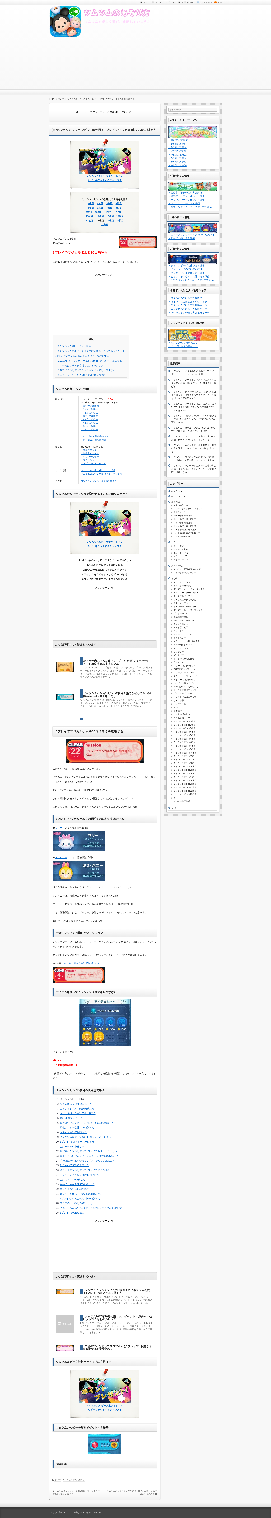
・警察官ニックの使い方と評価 (185, 192)
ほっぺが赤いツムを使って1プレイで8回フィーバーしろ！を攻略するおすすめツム (116, 662)
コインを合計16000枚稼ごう (75, 1189)
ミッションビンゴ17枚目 (185, 777)
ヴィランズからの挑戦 (184, 659)
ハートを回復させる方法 (185, 529)
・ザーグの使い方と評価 (181, 238)
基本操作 (178, 711)
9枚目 (89, 212)
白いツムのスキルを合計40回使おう (79, 1174)
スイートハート (181, 631)
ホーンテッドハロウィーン (186, 606)
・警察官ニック (89, 450)
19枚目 (110, 220)
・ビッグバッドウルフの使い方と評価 (188, 276)
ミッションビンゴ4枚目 (184, 732)
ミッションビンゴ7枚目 (184, 742)
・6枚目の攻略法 (89, 426)
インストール (178, 496)
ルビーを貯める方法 (183, 515)
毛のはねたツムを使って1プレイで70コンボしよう (87, 1160)
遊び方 (57, 1480)
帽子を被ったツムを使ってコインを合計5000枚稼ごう (89, 1155)
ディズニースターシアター (186, 592)
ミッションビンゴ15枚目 (185, 770)
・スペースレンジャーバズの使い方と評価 (191, 234)
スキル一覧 (177, 565)
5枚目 (91, 207)
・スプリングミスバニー (93, 463)
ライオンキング (181, 662)
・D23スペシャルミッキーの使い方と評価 (191, 280)
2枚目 (100, 203)
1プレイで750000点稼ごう (74, 1165)
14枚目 (100, 216)
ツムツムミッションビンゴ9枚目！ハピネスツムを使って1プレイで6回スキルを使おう (118, 1291)
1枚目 (91, 203)
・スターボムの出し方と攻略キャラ (187, 305)
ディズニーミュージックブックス (189, 589)
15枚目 (110, 216)
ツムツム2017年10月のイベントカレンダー (102, 474)
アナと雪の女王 (181, 627)
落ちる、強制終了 (182, 549)
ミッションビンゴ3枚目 (184, 728)
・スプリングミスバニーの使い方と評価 (190, 207)
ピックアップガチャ (183, 693)
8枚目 (119, 207)
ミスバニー (61, 857)
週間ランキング (181, 512)
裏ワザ (177, 798)
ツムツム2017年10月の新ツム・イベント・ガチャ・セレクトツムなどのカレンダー (117, 1318)
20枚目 (120, 220)
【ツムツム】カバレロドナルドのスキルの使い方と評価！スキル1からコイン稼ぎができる (193, 448)
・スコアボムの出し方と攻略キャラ (187, 308)
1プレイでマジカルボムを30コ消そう (80, 1198)
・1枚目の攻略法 (89, 409)
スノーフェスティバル (184, 634)
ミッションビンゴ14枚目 (185, 766)
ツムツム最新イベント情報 (74, 346)
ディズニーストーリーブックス (188, 610)
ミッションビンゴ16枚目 (185, 773)
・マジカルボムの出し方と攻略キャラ (188, 312)
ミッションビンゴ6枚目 (184, 738)
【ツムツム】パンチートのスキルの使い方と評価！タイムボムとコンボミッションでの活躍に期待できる (193, 469)
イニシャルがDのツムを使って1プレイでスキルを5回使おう (92, 1208)
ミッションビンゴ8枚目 (184, 746)
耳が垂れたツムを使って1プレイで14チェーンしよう (88, 1151)
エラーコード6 (180, 556)
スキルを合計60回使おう (73, 1132)
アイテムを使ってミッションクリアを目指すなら (86, 370)
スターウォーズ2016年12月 (186, 641)
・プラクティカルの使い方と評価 (186, 273)
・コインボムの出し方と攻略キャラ (187, 301)
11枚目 (109, 212)
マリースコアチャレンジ (185, 665)
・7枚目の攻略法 (89, 429)
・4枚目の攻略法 (89, 419)
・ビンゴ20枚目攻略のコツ (94, 436)
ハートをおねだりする (184, 536)
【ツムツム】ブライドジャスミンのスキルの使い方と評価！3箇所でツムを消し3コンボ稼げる (193, 383)
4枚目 (119, 203)
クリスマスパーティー (184, 596)
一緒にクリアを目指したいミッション (80, 365)
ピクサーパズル (181, 613)
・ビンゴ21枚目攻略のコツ (94, 440)
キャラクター (178, 491)
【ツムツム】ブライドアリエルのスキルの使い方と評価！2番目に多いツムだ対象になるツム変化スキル (193, 407)
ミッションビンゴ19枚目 (185, 780)
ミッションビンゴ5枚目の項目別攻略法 (81, 375)
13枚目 (89, 216)
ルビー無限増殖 (183, 801)
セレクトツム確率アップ (185, 697)
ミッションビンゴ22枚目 (185, 791)
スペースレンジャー (183, 582)
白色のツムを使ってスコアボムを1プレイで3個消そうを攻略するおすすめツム (117, 1347)
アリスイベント (181, 648)
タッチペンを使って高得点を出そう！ (100, 480)
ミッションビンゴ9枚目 (184, 749)
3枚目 (109, 203)
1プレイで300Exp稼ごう (73, 1212)
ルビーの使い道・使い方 (185, 519)
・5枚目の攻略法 (89, 422)
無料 (176, 707)
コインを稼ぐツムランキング (187, 573)
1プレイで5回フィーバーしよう (77, 1141)
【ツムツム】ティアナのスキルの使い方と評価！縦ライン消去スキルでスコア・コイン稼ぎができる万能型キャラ (193, 395)
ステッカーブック (182, 603)
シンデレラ (179, 652)
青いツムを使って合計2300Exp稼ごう (80, 1193)
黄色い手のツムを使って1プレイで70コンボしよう (87, 1170)
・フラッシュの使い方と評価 (184, 203)
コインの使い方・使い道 (185, 526)
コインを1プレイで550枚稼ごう (77, 1108)
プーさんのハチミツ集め (185, 599)
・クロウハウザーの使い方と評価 (186, 199)
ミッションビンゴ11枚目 (185, 756)
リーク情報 (179, 700)
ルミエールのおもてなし (185, 620)
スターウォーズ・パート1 (186, 673)
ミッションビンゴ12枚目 (185, 759)
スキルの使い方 (181, 505)
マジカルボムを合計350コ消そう (81, 963)
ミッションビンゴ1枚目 (184, 721)
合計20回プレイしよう (72, 1118)
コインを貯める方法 (183, 522)
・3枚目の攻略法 (89, 416)
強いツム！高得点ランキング (187, 569)
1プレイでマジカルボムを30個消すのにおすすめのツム (90, 360)
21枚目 (105, 224)
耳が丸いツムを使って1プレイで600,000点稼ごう (87, 1122)
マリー (58, 827)
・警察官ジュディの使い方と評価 (186, 196)
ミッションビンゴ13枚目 (185, 763)
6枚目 (100, 207)
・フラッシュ (87, 460)
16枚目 (120, 216)
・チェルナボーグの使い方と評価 (186, 265)
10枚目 (99, 212)
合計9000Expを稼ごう (72, 1146)
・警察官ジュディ (90, 453)
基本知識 (175, 501)
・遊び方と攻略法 (90, 406)
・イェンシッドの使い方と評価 (185, 269)
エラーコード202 (181, 560)
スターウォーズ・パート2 (186, 676)
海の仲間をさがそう (183, 645)
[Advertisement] (135, 63)
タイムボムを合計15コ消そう (76, 1103)
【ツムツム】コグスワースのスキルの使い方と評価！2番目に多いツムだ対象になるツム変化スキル (193, 419)
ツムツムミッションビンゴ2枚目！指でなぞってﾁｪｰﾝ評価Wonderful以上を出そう (117, 695)
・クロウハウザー (90, 456)
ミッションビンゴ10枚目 (185, 752)
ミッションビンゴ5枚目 (74, 1480)
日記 (173, 808)
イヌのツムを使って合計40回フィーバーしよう (85, 1137)
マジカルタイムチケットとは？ (188, 508)
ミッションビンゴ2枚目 (184, 725)
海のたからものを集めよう (186, 686)
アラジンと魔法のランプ (185, 690)
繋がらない (179, 546)
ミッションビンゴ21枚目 (185, 787)
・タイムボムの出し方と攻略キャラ (187, 298)
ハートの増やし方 (182, 714)
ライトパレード (181, 638)
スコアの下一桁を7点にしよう (76, 1203)
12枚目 (120, 212)
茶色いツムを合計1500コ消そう (77, 1127)
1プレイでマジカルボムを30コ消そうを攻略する (82, 356)
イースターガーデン (183, 585)
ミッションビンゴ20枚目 (185, 784)
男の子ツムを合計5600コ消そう (77, 1184)
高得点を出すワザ (182, 718)
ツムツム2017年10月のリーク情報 (98, 470)
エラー (174, 542)
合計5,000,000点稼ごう (72, 1179)
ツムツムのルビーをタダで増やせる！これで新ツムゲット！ (92, 351)
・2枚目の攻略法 (89, 412)
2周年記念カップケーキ (184, 669)
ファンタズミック (182, 624)
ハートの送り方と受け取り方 (187, 533)
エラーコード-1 (181, 553)
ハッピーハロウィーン (184, 683)
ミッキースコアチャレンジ (186, 679)
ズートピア (179, 655)
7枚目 (109, 207)
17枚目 (89, 220)
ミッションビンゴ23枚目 (185, 794)
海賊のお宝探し (181, 617)
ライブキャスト (181, 704)
